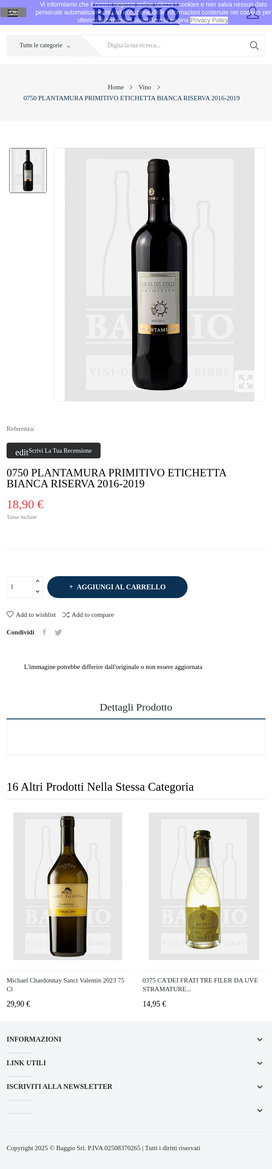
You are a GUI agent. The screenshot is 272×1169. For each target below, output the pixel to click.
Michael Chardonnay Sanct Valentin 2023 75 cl (65, 985)
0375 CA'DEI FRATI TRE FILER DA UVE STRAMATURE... (200, 985)
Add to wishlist (31, 614)
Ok (13, 12)
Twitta (58, 632)
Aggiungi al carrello (120, 587)
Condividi (44, 632)
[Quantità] (20, 587)
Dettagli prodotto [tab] (136, 707)
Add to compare (88, 614)
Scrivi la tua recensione (53, 451)
